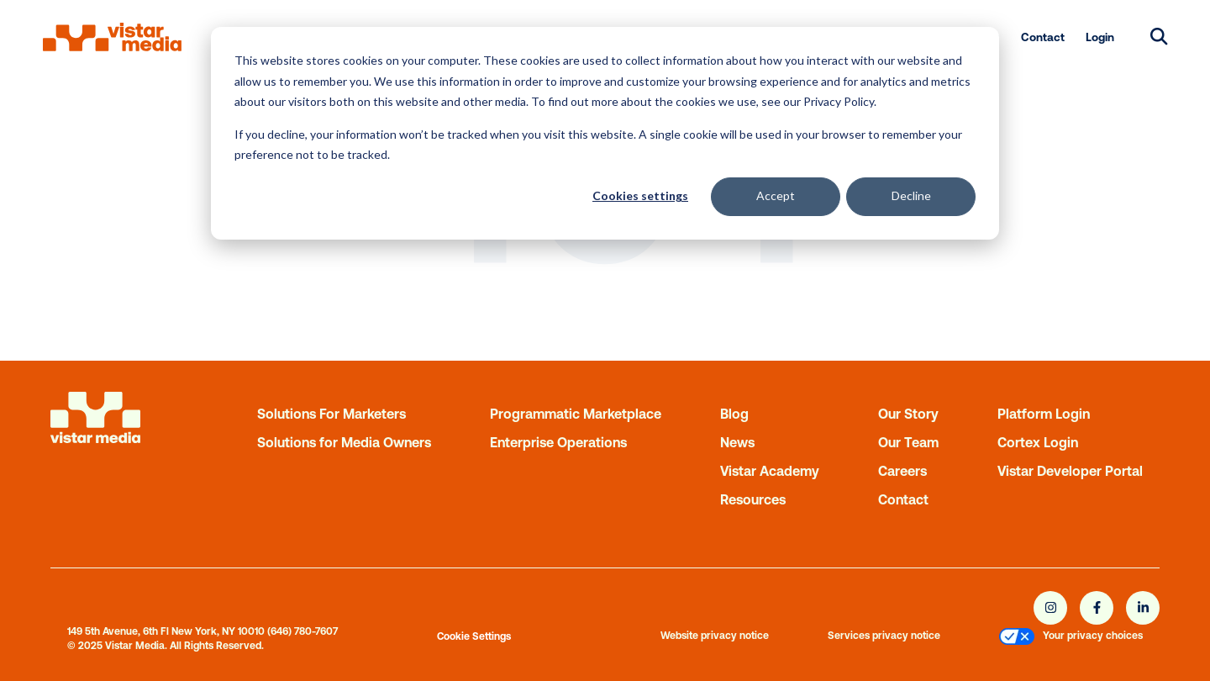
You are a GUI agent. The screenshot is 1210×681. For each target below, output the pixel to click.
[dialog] (605, 133)
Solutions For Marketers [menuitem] (331, 413)
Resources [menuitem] (753, 499)
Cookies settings (640, 195)
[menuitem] (1016, 638)
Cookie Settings (474, 636)
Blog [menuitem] (734, 413)
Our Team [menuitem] (908, 442)
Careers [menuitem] (902, 471)
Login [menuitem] (1100, 37)
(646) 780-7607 (302, 631)
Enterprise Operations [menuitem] (558, 442)
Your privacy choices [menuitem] (1093, 635)
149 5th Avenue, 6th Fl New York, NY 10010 (166, 631)
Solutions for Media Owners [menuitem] (344, 442)
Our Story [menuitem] (908, 413)
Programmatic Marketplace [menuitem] (575, 413)
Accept (775, 195)
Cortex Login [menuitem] (1037, 442)
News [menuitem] (737, 442)
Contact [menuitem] (1043, 37)
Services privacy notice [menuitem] (884, 635)
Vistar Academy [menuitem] (769, 471)
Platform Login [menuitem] (1043, 413)
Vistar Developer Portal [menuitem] (1070, 471)
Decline (911, 195)
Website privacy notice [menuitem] (714, 635)
